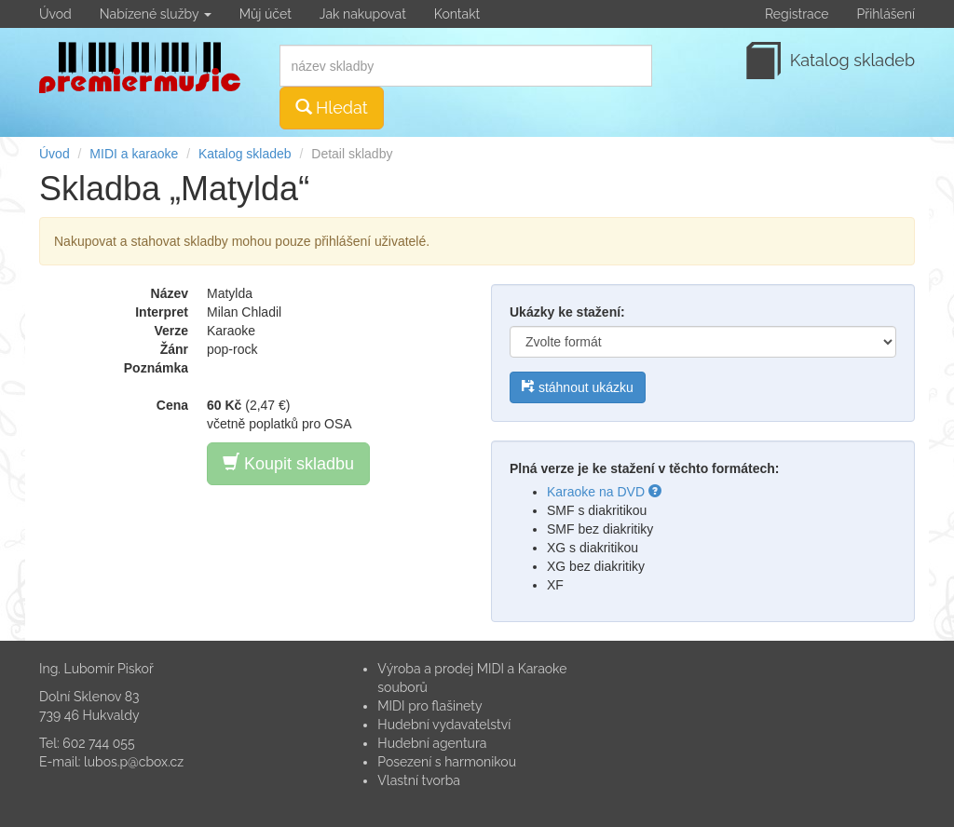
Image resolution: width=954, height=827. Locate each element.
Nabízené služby (155, 14)
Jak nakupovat (363, 14)
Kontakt (457, 14)
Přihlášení (886, 14)
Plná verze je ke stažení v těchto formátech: (644, 468)
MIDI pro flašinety (429, 705)
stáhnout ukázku (578, 387)
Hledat (331, 107)
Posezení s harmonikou (446, 761)
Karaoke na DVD (604, 491)
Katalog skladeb (245, 153)
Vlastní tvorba (418, 780)
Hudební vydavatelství (444, 724)
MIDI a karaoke (133, 153)
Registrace (797, 14)
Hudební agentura (431, 743)
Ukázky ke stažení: (567, 312)
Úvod (55, 14)
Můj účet (265, 14)
